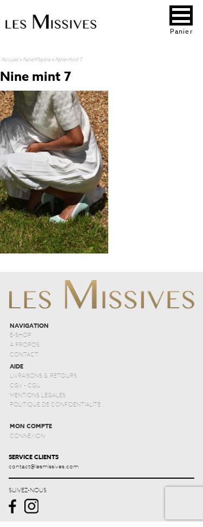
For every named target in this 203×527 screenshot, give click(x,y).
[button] (181, 15)
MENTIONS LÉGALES (38, 394)
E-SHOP (20, 334)
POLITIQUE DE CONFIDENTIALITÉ (55, 403)
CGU (34, 384)
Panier (181, 31)
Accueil (9, 59)
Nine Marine (36, 59)
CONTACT (24, 354)
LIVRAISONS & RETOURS (43, 375)
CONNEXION (27, 435)
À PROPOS (25, 344)
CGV (16, 384)
